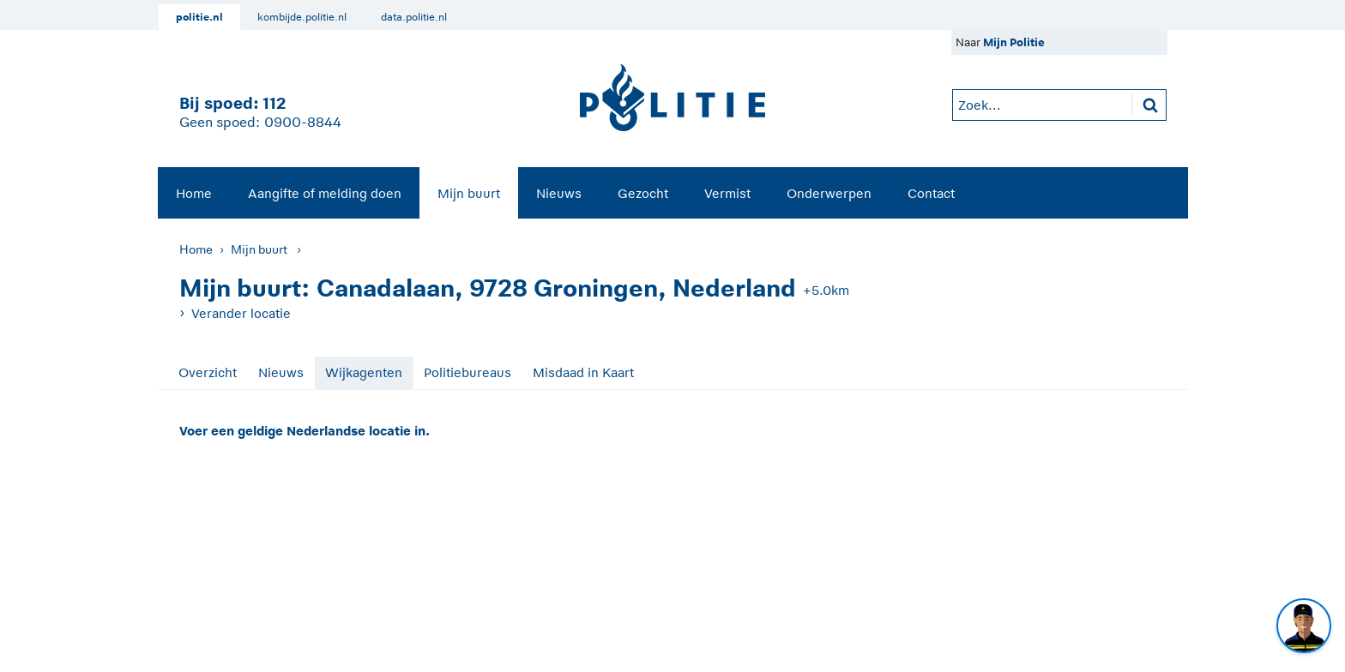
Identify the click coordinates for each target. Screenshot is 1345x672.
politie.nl (199, 17)
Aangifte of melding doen (324, 193)
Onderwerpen (829, 193)
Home (194, 193)
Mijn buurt (468, 193)
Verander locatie (241, 313)
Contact (931, 193)
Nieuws (559, 193)
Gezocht (643, 193)
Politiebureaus (467, 372)
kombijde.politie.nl (302, 17)
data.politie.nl (414, 17)
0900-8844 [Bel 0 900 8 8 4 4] (302, 122)
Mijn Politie (1014, 42)
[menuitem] (194, 193)
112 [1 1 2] (274, 103)
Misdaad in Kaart (583, 372)
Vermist (727, 193)
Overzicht (207, 372)
